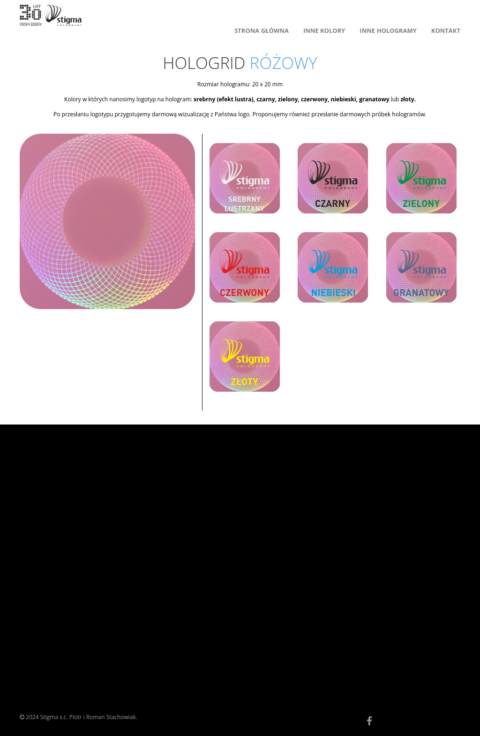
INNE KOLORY (324, 30)
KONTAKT (445, 30)
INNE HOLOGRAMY (388, 30)
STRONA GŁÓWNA (261, 30)
